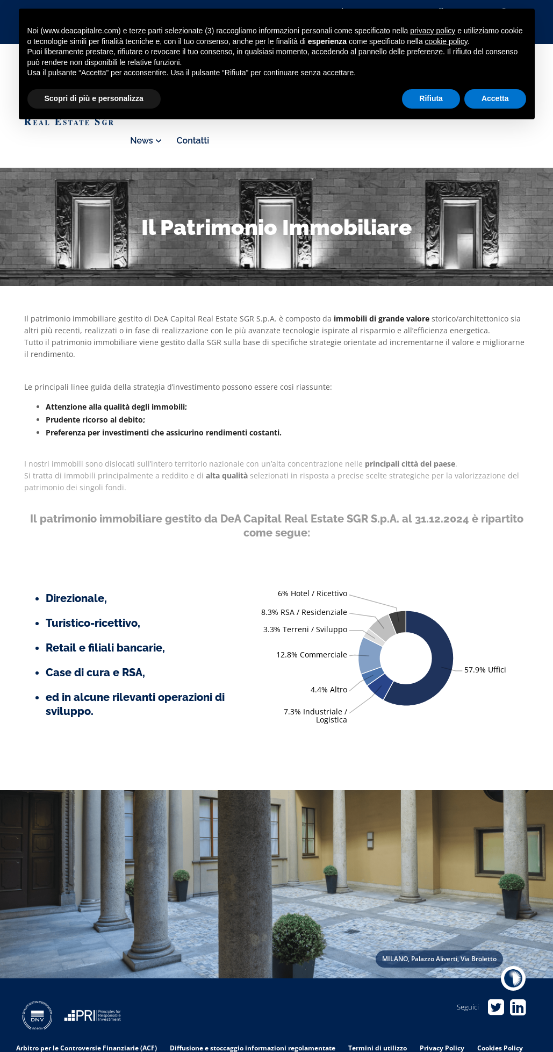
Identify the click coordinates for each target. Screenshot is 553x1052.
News (145, 140)
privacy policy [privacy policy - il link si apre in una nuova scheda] (432, 30)
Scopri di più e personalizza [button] (94, 98)
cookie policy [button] (446, 41)
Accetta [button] (495, 98)
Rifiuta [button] (431, 98)
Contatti (193, 140)
